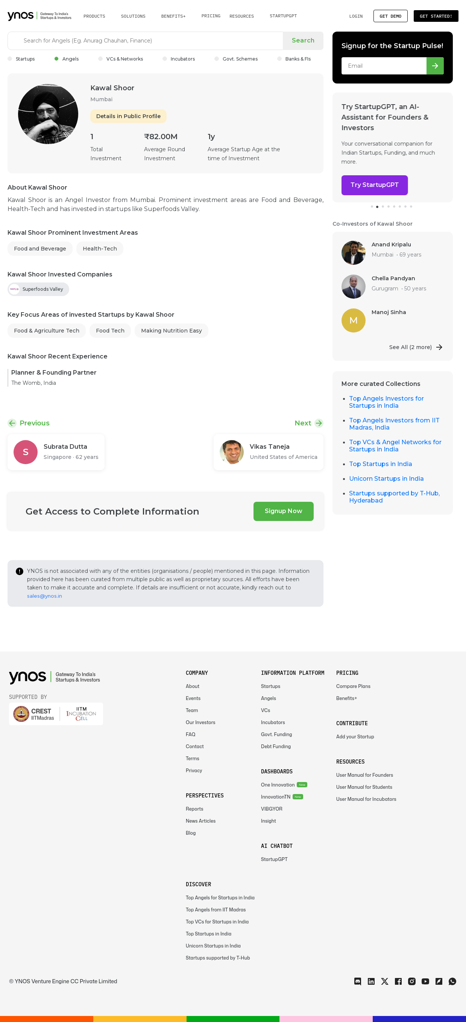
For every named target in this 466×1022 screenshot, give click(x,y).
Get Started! (436, 16)
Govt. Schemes (236, 59)
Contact (195, 746)
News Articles (201, 821)
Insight (268, 821)
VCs (265, 710)
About (192, 686)
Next (302, 423)
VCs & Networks (120, 59)
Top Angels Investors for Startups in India (386, 402)
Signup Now (283, 511)
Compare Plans (353, 686)
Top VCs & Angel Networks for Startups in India (395, 446)
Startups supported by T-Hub (218, 958)
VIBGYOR (271, 809)
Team (192, 710)
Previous (35, 423)
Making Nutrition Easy (171, 330)
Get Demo (391, 16)
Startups (21, 59)
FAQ (191, 734)
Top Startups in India (380, 464)
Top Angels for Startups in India (220, 897)
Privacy (194, 770)
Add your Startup (355, 736)
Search (303, 40)
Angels (66, 59)
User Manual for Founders (364, 775)
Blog (191, 833)
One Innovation (278, 785)
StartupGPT (283, 15)
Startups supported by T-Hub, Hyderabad (394, 497)
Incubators (178, 59)
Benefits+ (346, 698)
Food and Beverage (40, 248)
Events (193, 698)
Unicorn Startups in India (386, 478)
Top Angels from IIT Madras (216, 910)
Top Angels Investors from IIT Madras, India (394, 424)
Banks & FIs (294, 59)
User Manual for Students (364, 787)
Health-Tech (100, 248)
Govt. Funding (276, 734)
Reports (194, 809)
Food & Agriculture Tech (46, 330)
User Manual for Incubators (366, 799)
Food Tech (110, 330)
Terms (192, 758)
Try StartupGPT (375, 184)
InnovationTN (276, 797)
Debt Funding (276, 746)
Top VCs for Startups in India (217, 922)
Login (356, 16)
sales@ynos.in (44, 596)
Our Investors (201, 722)
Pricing (211, 15)
